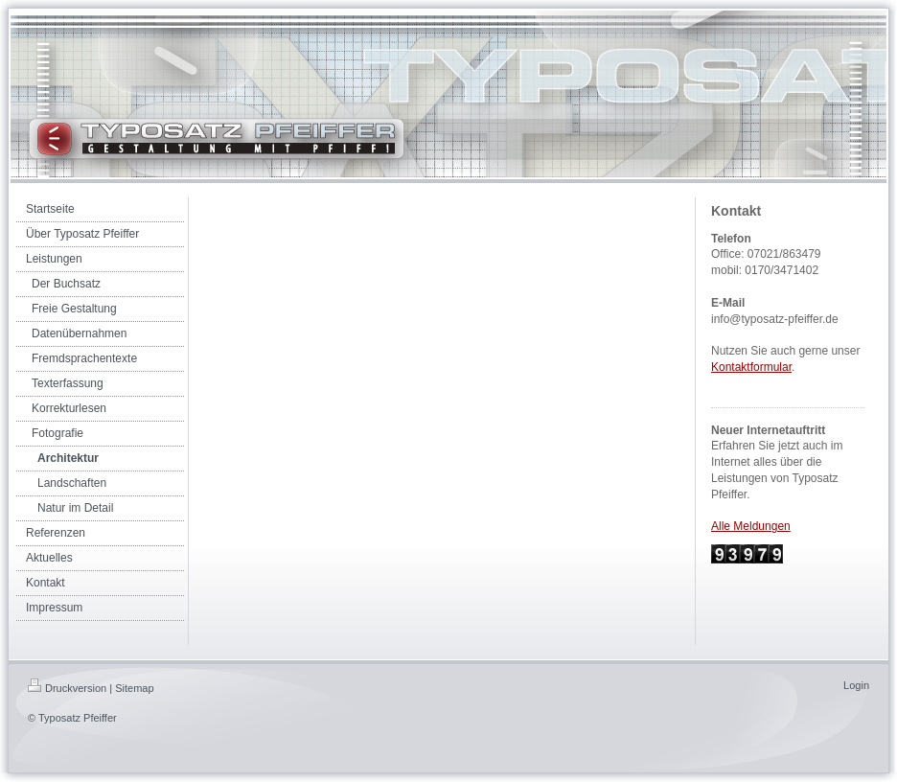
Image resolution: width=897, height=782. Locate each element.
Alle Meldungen (751, 526)
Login (856, 685)
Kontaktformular (751, 367)
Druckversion (67, 688)
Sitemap (134, 688)
